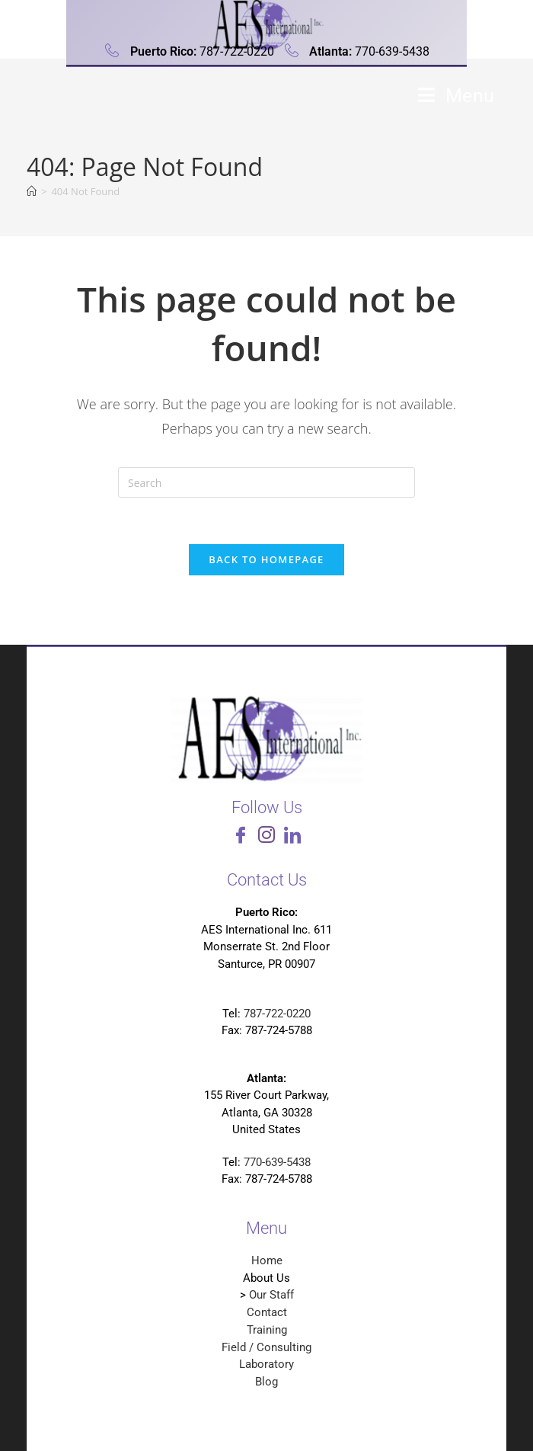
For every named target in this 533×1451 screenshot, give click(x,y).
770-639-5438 (277, 1162)
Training (267, 1330)
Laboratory (266, 1364)
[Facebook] (240, 837)
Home (266, 1260)
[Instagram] (266, 837)
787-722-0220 (277, 1013)
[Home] (32, 191)
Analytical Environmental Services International (199, 101)
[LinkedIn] (292, 837)
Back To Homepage (266, 559)
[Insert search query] (266, 482)
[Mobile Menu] (456, 96)
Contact (267, 1312)
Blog (266, 1382)
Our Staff (271, 1295)
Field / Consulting (266, 1347)
